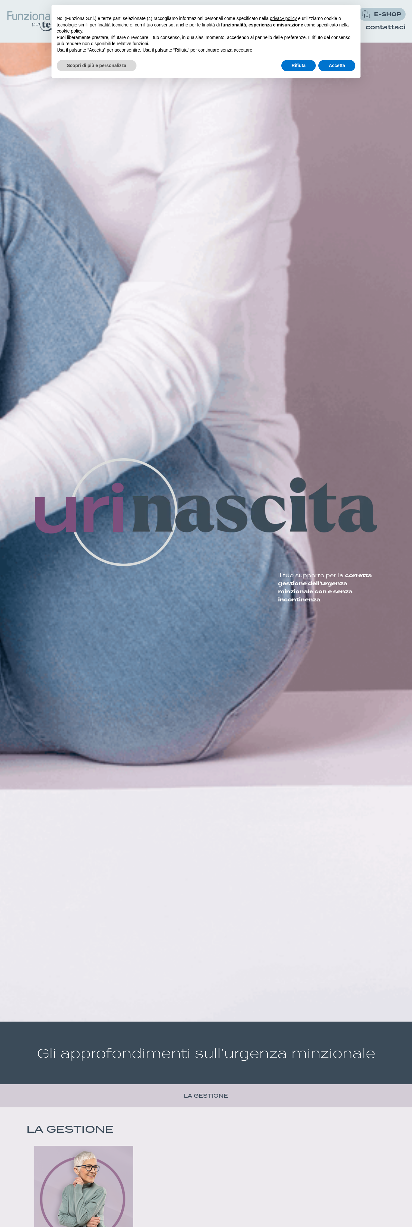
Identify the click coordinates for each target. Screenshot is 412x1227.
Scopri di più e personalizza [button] (96, 65)
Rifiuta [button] (299, 65)
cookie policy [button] (69, 31)
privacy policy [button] (283, 18)
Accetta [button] (337, 65)
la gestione (206, 1095)
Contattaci (386, 28)
